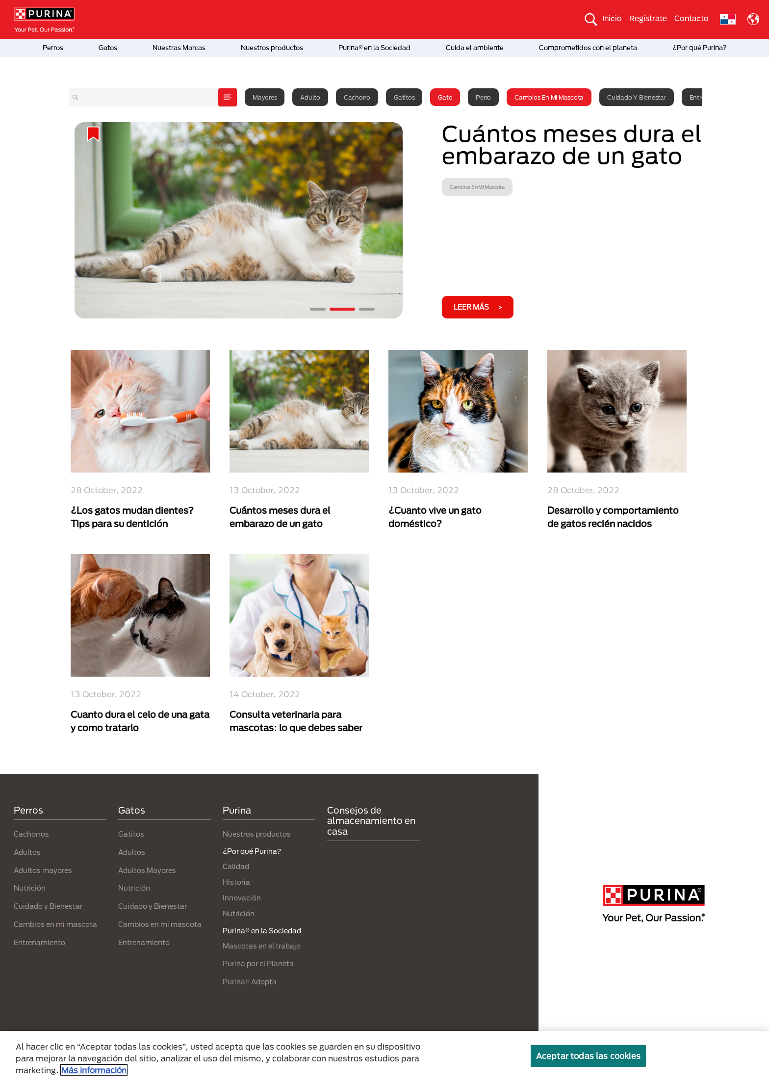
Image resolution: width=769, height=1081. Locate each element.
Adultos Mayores (147, 870)
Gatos (108, 48)
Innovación (242, 898)
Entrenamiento (39, 942)
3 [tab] (367, 309)
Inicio (612, 18)
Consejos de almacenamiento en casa (371, 821)
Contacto (691, 18)
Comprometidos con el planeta (588, 48)
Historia (236, 882)
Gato (445, 97)
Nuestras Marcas (179, 48)
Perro (483, 97)
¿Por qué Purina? (699, 48)
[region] (384, 1056)
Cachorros (31, 834)
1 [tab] (318, 309)
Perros (53, 48)
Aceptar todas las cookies (588, 1055)
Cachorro (357, 97)
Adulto (310, 97)
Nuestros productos (272, 48)
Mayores (265, 97)
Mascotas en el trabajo (262, 946)
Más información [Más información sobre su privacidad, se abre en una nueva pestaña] (94, 1070)
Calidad (236, 866)
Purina (237, 810)
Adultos (27, 852)
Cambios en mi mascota (549, 97)
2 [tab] (342, 309)
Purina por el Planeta (258, 963)
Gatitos (404, 97)
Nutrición (30, 888)
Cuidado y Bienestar (636, 97)
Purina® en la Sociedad (374, 48)
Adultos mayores (43, 870)
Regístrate (648, 18)
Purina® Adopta (250, 981)
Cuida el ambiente (475, 48)
